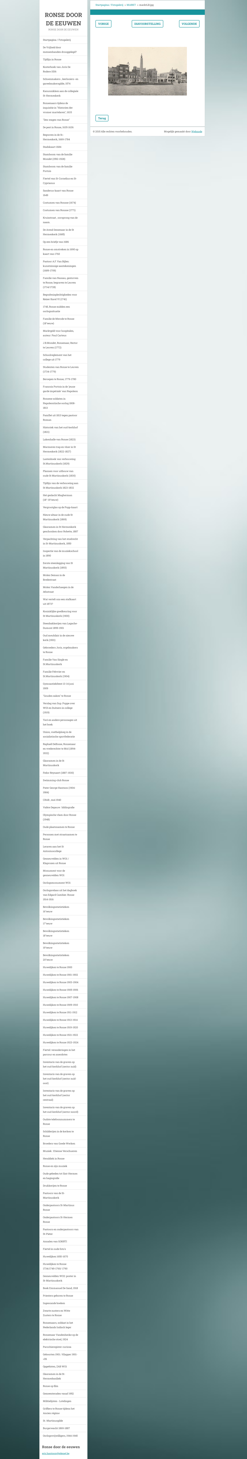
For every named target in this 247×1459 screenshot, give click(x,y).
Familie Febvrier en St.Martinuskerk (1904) (56, 674)
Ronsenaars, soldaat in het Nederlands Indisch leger (58, 1325)
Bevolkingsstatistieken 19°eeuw (56, 945)
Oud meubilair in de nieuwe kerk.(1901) (58, 638)
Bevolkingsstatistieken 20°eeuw (56, 957)
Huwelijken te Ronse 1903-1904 (60, 982)
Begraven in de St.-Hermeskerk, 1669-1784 (56, 137)
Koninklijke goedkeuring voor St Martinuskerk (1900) (60, 613)
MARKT (131, 4)
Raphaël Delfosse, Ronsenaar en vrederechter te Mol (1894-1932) (59, 748)
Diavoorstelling (147, 24)
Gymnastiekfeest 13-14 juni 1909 (58, 686)
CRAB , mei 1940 (52, 799)
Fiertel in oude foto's (54, 1249)
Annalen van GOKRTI (55, 1241)
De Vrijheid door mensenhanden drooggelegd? (60, 50)
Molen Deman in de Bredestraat (54, 577)
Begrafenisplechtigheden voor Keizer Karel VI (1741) (60, 297)
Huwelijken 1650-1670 (55, 1256)
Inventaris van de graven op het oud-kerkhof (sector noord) (60, 1109)
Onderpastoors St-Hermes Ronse (58, 1219)
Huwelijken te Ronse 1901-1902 (60, 974)
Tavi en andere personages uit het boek (60, 722)
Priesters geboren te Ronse (58, 1295)
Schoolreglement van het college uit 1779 (57, 357)
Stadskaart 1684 (52, 146)
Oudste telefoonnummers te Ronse (59, 1122)
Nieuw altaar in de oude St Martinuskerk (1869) (58, 517)
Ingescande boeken (54, 1303)
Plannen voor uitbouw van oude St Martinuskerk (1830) (59, 473)
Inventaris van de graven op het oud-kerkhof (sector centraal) (59, 1095)
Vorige (103, 24)
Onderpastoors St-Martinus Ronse (58, 1207)
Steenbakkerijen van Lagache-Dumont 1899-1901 (60, 626)
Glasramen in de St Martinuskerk (53, 763)
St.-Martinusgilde (53, 1420)
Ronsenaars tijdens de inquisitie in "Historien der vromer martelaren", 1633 (58, 107)
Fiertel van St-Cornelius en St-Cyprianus (60, 181)
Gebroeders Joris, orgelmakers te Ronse (60, 650)
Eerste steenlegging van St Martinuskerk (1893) (58, 565)
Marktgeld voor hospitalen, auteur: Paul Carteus (58, 333)
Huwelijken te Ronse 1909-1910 (60, 1004)
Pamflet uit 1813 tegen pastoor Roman (60, 417)
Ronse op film (50, 1386)
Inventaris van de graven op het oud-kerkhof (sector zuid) (59, 1064)
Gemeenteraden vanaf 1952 (58, 1393)
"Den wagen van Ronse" (56, 119)
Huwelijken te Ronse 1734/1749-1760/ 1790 (55, 1266)
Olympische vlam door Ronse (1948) (59, 817)
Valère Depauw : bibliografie (58, 807)
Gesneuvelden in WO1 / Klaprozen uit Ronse (56, 861)
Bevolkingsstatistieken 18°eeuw (56, 933)
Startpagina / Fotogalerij (57, 39)
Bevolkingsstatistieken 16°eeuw (56, 909)
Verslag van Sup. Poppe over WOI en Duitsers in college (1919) (59, 708)
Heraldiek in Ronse (53, 1158)
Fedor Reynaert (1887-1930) (58, 772)
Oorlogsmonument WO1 (57, 882)
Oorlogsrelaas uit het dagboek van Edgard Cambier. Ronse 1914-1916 (60, 895)
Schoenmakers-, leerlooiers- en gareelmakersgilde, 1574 (60, 81)
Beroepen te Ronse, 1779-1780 (59, 379)
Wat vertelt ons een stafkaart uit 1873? (59, 601)
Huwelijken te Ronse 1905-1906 (60, 989)
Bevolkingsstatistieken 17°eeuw (56, 921)
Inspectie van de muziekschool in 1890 (60, 553)
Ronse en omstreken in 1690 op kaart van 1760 (60, 251)
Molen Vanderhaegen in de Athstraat (58, 589)
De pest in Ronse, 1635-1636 (58, 127)
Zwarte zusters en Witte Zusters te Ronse (56, 1313)
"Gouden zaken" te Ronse (57, 695)
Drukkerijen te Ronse (55, 1185)
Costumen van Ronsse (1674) (59, 202)
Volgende (189, 24)
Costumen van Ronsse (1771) (59, 210)
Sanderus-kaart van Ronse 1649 (58, 193)
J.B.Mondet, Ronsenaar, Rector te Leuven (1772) (60, 345)
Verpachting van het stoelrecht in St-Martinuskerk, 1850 (60, 541)
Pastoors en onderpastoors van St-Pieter (60, 1232)
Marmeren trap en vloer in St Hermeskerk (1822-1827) (59, 449)
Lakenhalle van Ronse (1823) (59, 439)
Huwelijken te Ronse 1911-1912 (60, 1012)
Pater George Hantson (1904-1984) (59, 790)
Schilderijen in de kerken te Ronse (58, 1134)
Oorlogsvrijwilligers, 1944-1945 (60, 1435)
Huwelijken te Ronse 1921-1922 (60, 1034)
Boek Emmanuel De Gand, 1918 (60, 1288)
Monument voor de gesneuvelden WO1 (54, 873)
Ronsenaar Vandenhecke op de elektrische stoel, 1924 (60, 1337)
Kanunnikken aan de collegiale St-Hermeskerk (60, 93)
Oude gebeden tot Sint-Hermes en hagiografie (60, 1176)
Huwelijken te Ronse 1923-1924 (60, 1042)
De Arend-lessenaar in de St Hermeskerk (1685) (58, 232)
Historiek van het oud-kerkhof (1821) (60, 430)
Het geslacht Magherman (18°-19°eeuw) (57, 497)
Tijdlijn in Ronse (52, 59)
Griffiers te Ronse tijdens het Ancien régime (59, 1411)
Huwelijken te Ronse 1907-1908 (60, 997)
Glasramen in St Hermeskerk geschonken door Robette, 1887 (60, 529)
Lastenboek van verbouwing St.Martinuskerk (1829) (59, 461)
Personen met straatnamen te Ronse (60, 837)
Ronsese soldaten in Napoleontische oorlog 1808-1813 (59, 403)
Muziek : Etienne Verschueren (60, 1151)
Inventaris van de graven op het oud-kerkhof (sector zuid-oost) (59, 1078)
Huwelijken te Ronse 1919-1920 (60, 1027)
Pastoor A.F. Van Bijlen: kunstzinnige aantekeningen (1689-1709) (59, 266)
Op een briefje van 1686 (56, 241)
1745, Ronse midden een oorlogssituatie (56, 309)
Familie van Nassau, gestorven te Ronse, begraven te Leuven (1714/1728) (60, 282)
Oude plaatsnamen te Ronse (59, 827)
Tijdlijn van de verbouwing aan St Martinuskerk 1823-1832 (60, 485)
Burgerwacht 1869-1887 (56, 1428)
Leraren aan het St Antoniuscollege (53, 849)
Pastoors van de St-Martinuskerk (54, 1195)
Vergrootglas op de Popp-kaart (60, 507)
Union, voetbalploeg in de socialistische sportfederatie (59, 734)
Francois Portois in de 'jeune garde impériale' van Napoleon (60, 389)
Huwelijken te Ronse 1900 (57, 967)
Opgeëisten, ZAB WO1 (55, 1366)
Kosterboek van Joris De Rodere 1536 (56, 69)
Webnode (196, 131)
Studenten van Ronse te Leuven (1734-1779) (61, 369)
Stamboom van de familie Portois (57, 169)
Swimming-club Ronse (56, 780)
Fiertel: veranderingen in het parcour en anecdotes (59, 1052)
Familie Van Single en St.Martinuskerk (55, 662)
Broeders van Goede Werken (59, 1143)
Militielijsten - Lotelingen (57, 1401)
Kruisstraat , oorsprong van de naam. (60, 220)
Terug (102, 118)
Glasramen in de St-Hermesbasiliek (54, 1376)
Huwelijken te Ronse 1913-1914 (60, 1019)
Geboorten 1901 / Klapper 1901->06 (60, 1357)
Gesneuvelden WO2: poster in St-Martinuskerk (59, 1278)
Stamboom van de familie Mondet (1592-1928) (57, 157)
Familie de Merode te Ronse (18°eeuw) (58, 321)
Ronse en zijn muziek (55, 1166)
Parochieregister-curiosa (57, 1346)
